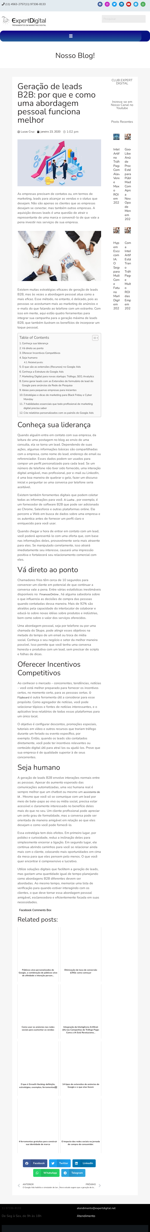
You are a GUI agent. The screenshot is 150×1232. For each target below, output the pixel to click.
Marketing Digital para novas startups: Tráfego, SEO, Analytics (57, 378)
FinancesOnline (50, 606)
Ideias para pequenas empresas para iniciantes (53, 395)
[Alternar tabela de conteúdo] (93, 338)
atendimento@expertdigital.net (99, 1219)
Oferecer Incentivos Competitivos (44, 353)
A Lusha (70, 511)
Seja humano (31, 358)
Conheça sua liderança (37, 343)
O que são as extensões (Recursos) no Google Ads (55, 367)
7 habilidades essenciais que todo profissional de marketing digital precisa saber (56, 412)
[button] (71, 36)
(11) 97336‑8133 (42, 4)
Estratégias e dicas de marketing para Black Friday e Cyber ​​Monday (58, 402)
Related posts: (37, 362)
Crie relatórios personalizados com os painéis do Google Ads (56, 421)
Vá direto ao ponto (34, 348)
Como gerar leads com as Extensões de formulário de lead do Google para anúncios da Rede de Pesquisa (57, 388)
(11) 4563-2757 (15, 4)
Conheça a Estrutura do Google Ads (46, 371)
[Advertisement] (122, 373)
